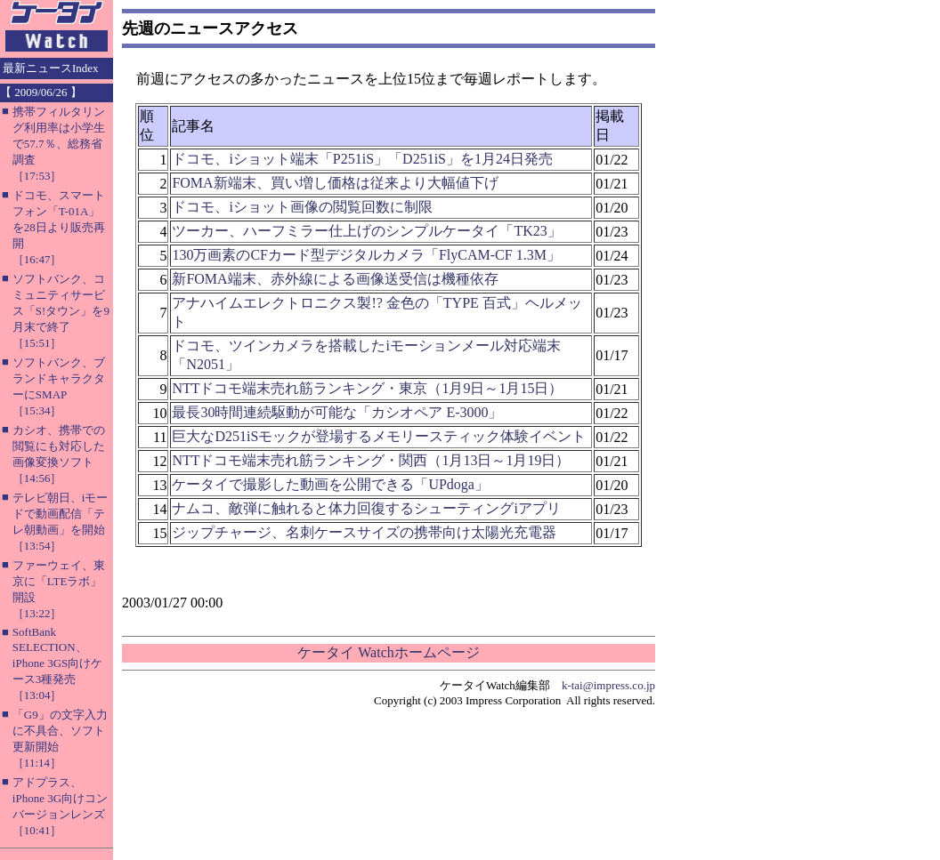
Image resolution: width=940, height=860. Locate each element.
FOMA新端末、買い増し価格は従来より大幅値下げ (335, 182)
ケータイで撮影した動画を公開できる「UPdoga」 (330, 484)
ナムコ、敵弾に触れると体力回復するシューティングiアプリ (366, 508)
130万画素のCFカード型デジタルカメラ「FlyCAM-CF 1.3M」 (366, 254)
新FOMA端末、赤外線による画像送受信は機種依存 (335, 278)
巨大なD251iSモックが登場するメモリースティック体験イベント (379, 436)
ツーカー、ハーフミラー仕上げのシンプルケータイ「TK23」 (366, 230)
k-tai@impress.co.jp (608, 685)
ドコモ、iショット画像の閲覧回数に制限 (302, 206)
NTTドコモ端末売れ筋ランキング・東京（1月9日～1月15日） (367, 388)
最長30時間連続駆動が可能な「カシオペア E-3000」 (337, 412)
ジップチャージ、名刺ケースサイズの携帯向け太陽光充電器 (364, 532)
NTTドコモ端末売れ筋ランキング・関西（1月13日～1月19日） (371, 460)
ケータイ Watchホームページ (388, 652)
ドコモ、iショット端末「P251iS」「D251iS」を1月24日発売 (362, 158)
